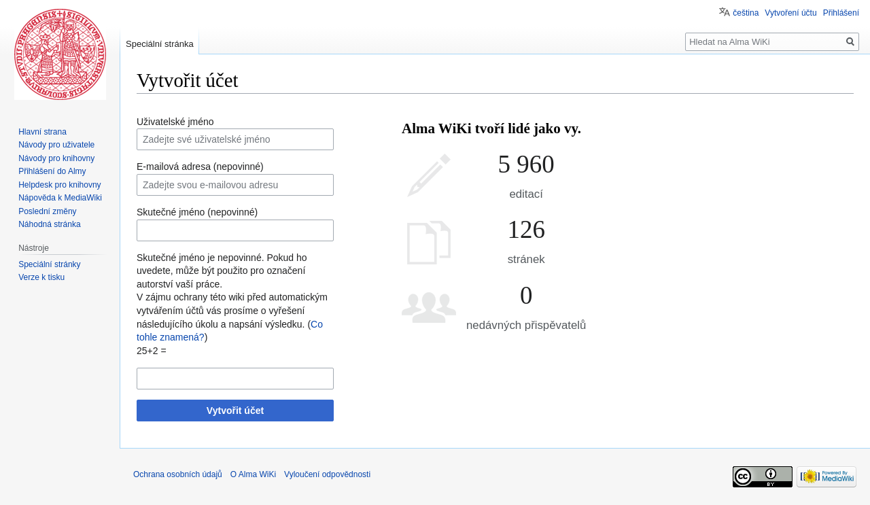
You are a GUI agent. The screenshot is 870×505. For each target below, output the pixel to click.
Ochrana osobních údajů (177, 474)
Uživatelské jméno (175, 121)
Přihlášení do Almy (52, 171)
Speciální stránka (160, 44)
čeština (746, 13)
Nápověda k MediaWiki (60, 198)
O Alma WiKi (253, 474)
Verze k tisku (41, 277)
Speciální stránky (49, 264)
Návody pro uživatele (56, 145)
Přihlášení (841, 13)
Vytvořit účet (235, 410)
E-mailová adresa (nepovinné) (200, 166)
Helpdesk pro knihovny (59, 185)
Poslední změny (47, 211)
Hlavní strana (42, 132)
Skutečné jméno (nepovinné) (197, 212)
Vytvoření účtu (790, 13)
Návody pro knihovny (56, 158)
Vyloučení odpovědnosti (327, 474)
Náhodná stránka (49, 224)
